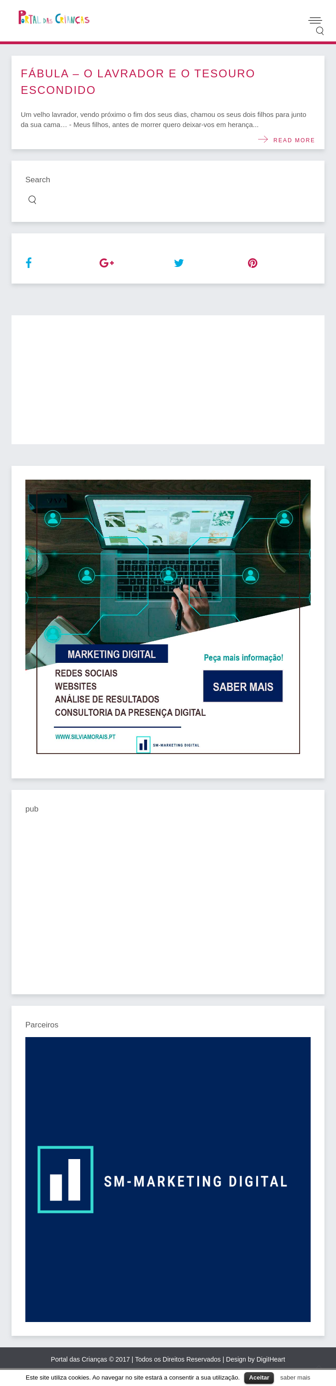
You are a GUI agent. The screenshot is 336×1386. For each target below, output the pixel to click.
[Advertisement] (168, 379)
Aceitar (259, 1377)
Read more (292, 140)
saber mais (295, 1377)
